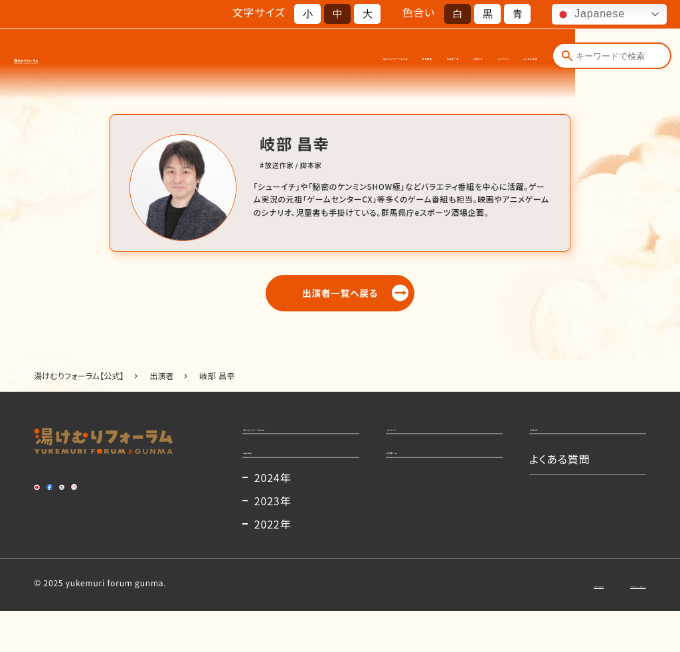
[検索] (565, 58)
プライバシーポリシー (606, 625)
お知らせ (406, 59)
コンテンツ (455, 59)
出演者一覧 (354, 59)
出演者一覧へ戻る (340, 296)
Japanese (590, 15)
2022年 (273, 565)
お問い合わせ (516, 625)
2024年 (273, 519)
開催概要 (302, 59)
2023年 (273, 542)
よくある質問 (512, 59)
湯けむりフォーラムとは (230, 59)
